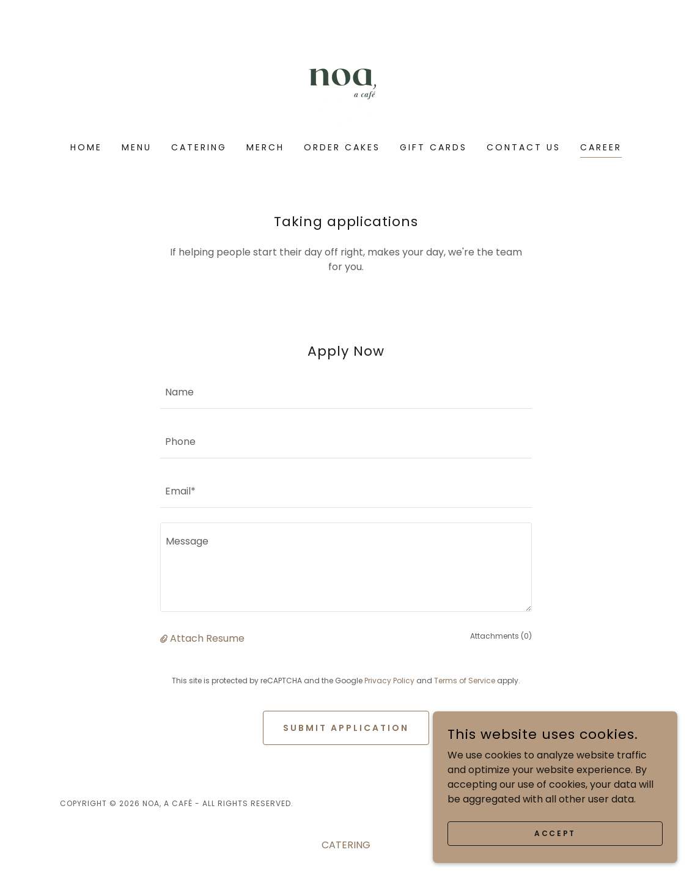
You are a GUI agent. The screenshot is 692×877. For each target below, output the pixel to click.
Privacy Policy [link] (389, 680)
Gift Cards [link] (433, 147)
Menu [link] (137, 147)
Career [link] (601, 147)
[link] (346, 79)
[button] (165, 638)
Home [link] (86, 147)
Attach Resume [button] (207, 638)
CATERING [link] (199, 147)
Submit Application (346, 728)
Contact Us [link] (524, 147)
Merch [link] (265, 147)
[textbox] (346, 391)
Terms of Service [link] (464, 680)
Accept (554, 832)
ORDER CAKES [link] (342, 147)
